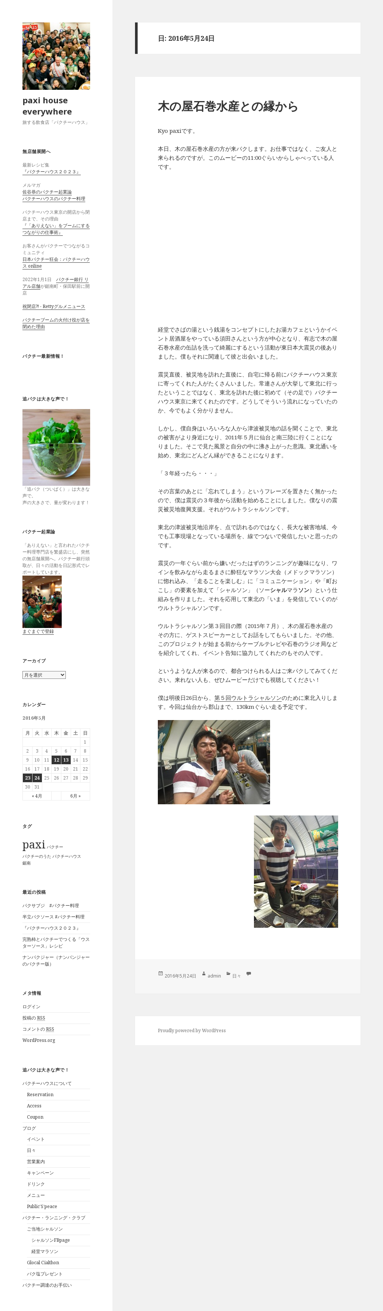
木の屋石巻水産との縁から (228, 106)
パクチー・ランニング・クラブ (53, 1217)
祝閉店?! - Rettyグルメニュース (53, 306)
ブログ (29, 1128)
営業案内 (36, 1161)
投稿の (33, 1018)
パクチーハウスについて (47, 1083)
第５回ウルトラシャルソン (248, 697)
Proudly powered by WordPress (192, 1030)
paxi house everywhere (47, 105)
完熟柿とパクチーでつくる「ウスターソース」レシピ (56, 942)
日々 (31, 1150)
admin (214, 976)
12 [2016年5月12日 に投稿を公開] (56, 760)
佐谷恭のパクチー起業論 (47, 192)
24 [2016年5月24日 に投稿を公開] (37, 778)
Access (34, 1106)
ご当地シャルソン (45, 1229)
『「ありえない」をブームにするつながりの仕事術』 (56, 228)
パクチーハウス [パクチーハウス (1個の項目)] (66, 856)
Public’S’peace (42, 1206)
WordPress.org (38, 1040)
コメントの (38, 1029)
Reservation (40, 1094)
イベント (36, 1139)
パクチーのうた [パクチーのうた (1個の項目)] (36, 856)
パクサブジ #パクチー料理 (50, 905)
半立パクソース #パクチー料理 (53, 917)
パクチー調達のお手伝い (47, 1285)
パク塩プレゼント (45, 1274)
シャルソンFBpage (50, 1240)
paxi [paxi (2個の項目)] (34, 844)
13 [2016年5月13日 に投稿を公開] (65, 760)
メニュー (36, 1195)
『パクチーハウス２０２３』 (51, 171)
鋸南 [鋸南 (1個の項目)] (26, 863)
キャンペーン (40, 1173)
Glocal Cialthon (43, 1262)
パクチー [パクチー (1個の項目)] (55, 847)
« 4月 (37, 796)
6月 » (75, 796)
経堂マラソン (44, 1251)
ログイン (31, 1006)
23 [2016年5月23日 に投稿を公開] (27, 778)
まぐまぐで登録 (38, 631)
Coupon (35, 1117)
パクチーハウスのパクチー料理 (53, 198)
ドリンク (36, 1184)
